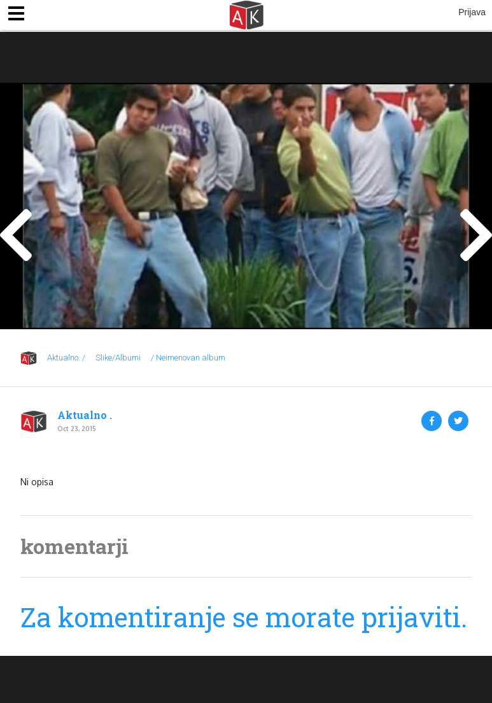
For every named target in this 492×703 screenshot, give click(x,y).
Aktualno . (84, 415)
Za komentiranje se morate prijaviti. (243, 616)
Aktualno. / (66, 357)
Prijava (472, 12)
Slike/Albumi (118, 357)
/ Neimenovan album (188, 357)
